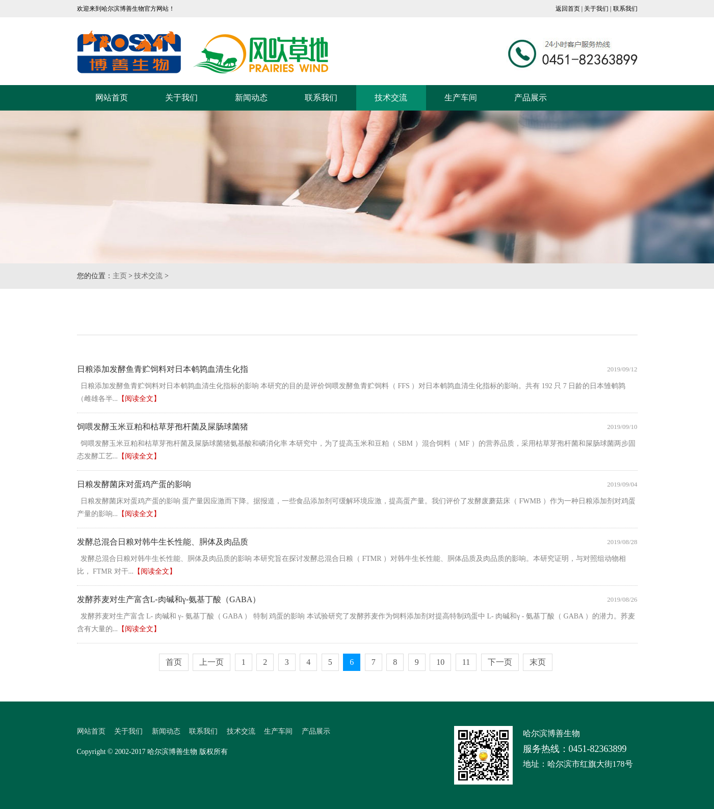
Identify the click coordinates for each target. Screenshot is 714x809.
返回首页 (568, 8)
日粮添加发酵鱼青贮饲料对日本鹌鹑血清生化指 (162, 369)
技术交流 (391, 97)
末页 (538, 662)
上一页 (211, 662)
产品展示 (530, 97)
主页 (120, 276)
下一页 (500, 662)
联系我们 (625, 8)
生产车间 (460, 97)
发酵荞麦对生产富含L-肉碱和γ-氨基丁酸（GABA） (169, 599)
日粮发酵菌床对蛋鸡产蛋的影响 (134, 484)
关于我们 (596, 8)
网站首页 (111, 97)
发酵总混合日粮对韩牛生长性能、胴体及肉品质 (162, 541)
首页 (174, 662)
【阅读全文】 (139, 398)
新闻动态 (251, 97)
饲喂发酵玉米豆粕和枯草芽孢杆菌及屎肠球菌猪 (162, 426)
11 (466, 662)
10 (440, 662)
